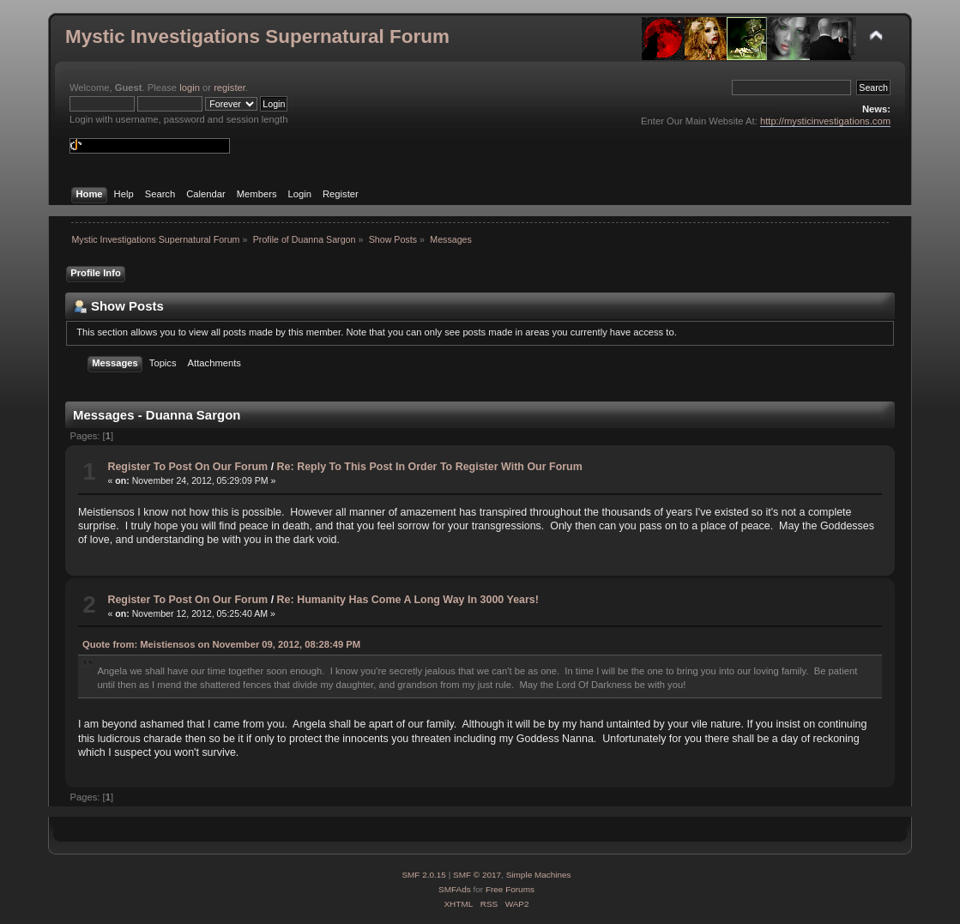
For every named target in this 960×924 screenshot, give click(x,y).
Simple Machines (538, 874)
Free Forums (510, 889)
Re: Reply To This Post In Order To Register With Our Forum (430, 467)
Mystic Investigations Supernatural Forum (257, 36)
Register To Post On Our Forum (187, 467)
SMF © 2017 (477, 874)
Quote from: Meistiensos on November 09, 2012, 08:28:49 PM (221, 644)
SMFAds (454, 889)
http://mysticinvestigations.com (825, 121)
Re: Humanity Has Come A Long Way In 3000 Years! (408, 600)
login (189, 87)
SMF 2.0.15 (424, 874)
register (229, 87)
